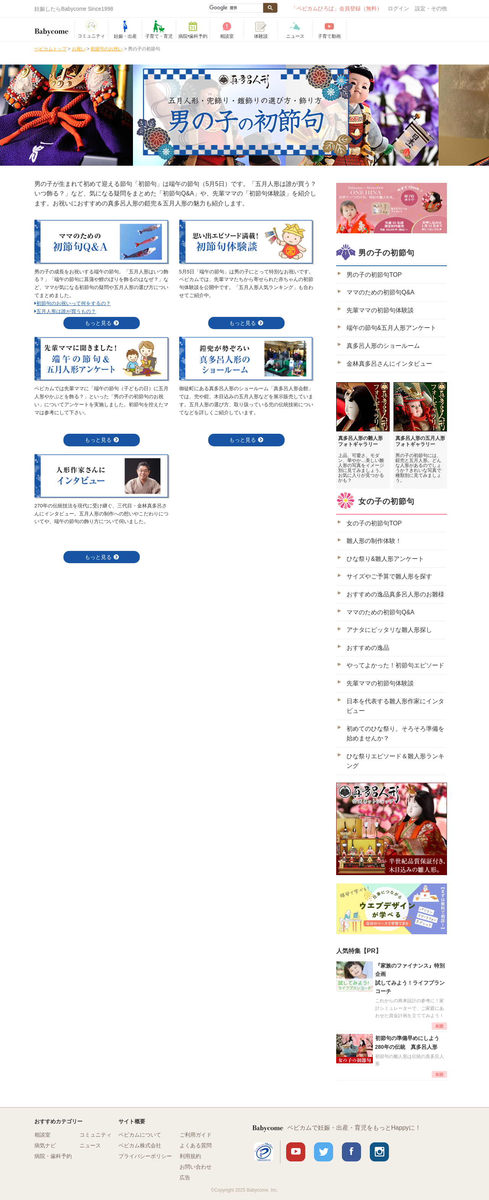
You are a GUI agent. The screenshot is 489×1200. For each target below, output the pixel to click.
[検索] (235, 8)
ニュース (90, 1145)
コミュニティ (95, 1135)
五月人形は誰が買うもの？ (65, 311)
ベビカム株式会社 (139, 1145)
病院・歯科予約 (53, 1156)
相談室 (42, 1135)
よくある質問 (196, 1145)
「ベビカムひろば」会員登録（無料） (336, 8)
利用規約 (190, 1156)
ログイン (398, 8)
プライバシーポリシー (145, 1156)
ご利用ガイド (196, 1135)
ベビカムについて (139, 1135)
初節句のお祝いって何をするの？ (72, 303)
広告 (185, 1177)
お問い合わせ (196, 1167)
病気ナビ (45, 1145)
